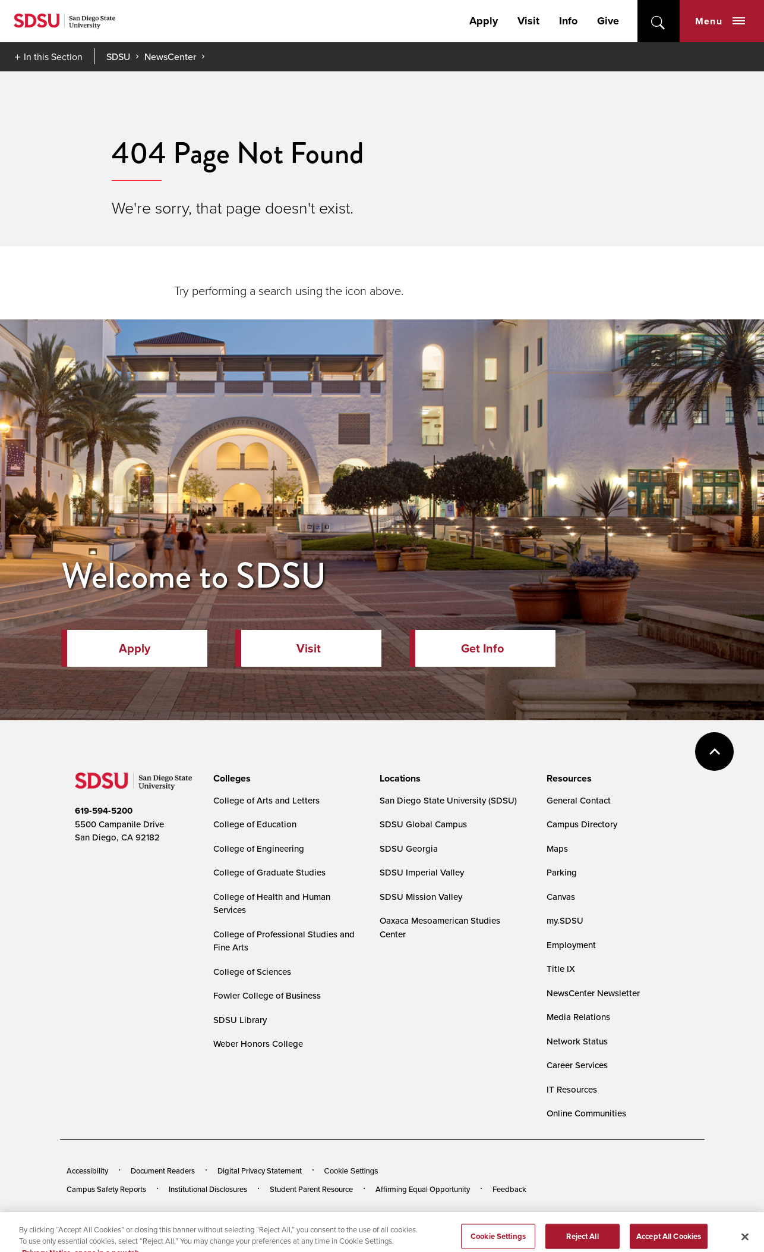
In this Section (53, 56)
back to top (714, 751)
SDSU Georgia (409, 848)
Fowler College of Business (267, 995)
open (658, 21)
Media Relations (578, 1017)
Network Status (577, 1041)
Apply (483, 21)
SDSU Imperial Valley (422, 872)
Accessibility (87, 1170)
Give (608, 21)
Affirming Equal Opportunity (422, 1189)
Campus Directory (582, 824)
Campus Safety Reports (106, 1189)
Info (568, 21)
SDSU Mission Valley (421, 896)
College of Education (254, 824)
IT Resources (572, 1089)
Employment (571, 945)
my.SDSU (565, 920)
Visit (528, 21)
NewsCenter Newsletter (593, 993)
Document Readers (163, 1170)
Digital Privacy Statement (259, 1170)
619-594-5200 (103, 810)
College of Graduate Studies (269, 872)
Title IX (561, 968)
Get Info (482, 648)
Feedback (509, 1189)
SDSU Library (240, 1019)
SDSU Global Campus (423, 824)
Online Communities (586, 1113)
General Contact (579, 800)
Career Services (577, 1065)
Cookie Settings (351, 1170)
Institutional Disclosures (208, 1189)
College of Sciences (252, 971)
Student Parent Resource (311, 1189)
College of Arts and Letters (266, 800)
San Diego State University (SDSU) (448, 800)
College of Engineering (258, 848)
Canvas (561, 896)
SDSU (118, 56)
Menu (720, 21)
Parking (562, 872)
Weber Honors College (258, 1043)
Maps (557, 848)
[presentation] (230, 778)
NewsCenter (170, 56)
